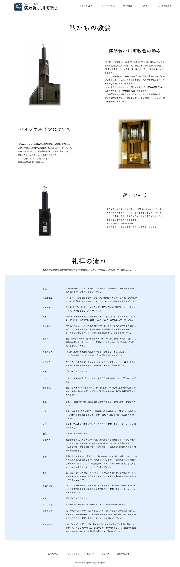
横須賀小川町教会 (41, 8)
